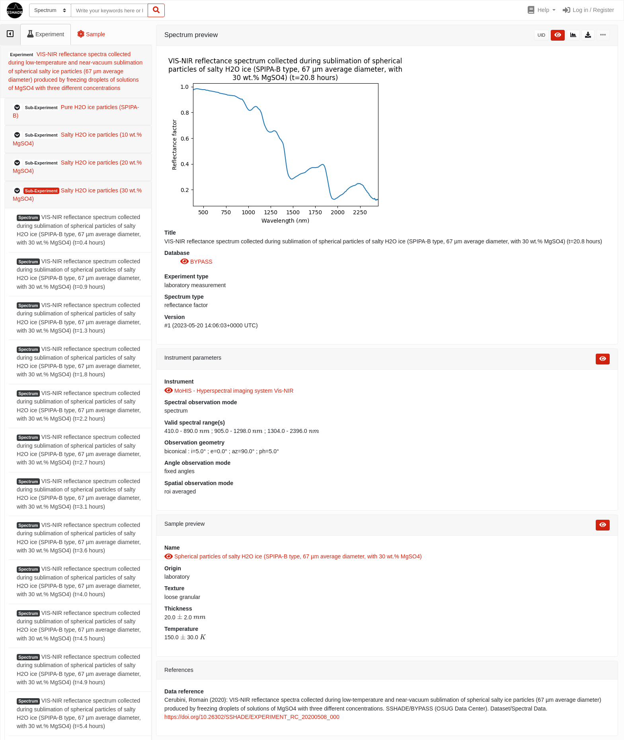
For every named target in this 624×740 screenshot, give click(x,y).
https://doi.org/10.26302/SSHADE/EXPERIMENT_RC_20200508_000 (251, 717)
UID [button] (542, 35)
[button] (541, 10)
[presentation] (204, 431)
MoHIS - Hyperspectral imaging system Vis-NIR (228, 391)
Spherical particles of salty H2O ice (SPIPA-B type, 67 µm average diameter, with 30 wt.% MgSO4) (293, 556)
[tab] (10, 34)
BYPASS (196, 261)
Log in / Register (588, 10)
